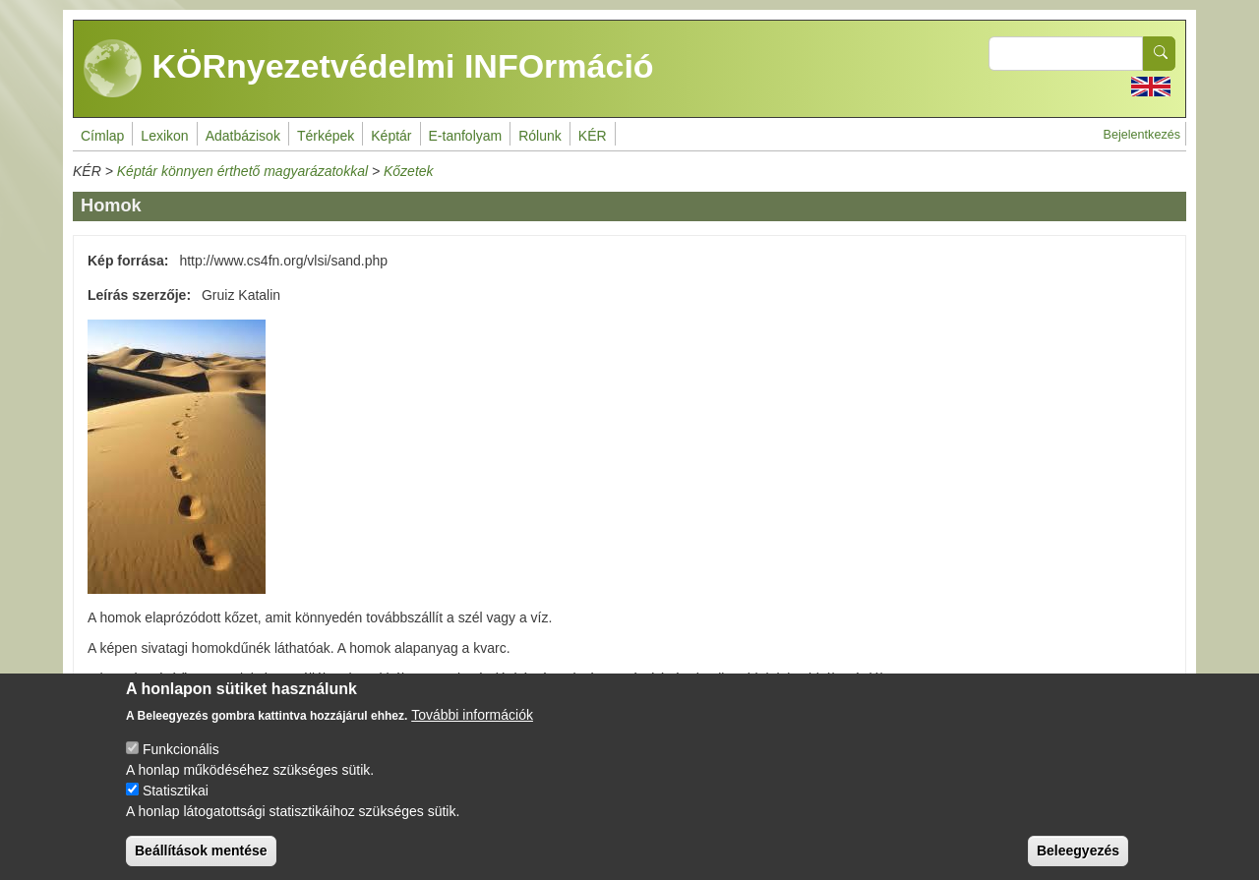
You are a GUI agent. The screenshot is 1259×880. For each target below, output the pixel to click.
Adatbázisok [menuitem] (243, 136)
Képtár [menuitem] (391, 136)
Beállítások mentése (201, 863)
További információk (472, 727)
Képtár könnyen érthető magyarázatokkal (242, 171)
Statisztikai (176, 803)
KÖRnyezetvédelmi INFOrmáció (369, 68)
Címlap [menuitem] (102, 136)
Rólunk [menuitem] (540, 136)
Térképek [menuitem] (325, 136)
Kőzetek (409, 171)
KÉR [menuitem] (592, 136)
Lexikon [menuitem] (164, 136)
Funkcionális (181, 762)
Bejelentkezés (1142, 135)
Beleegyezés (1078, 863)
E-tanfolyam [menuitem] (466, 136)
